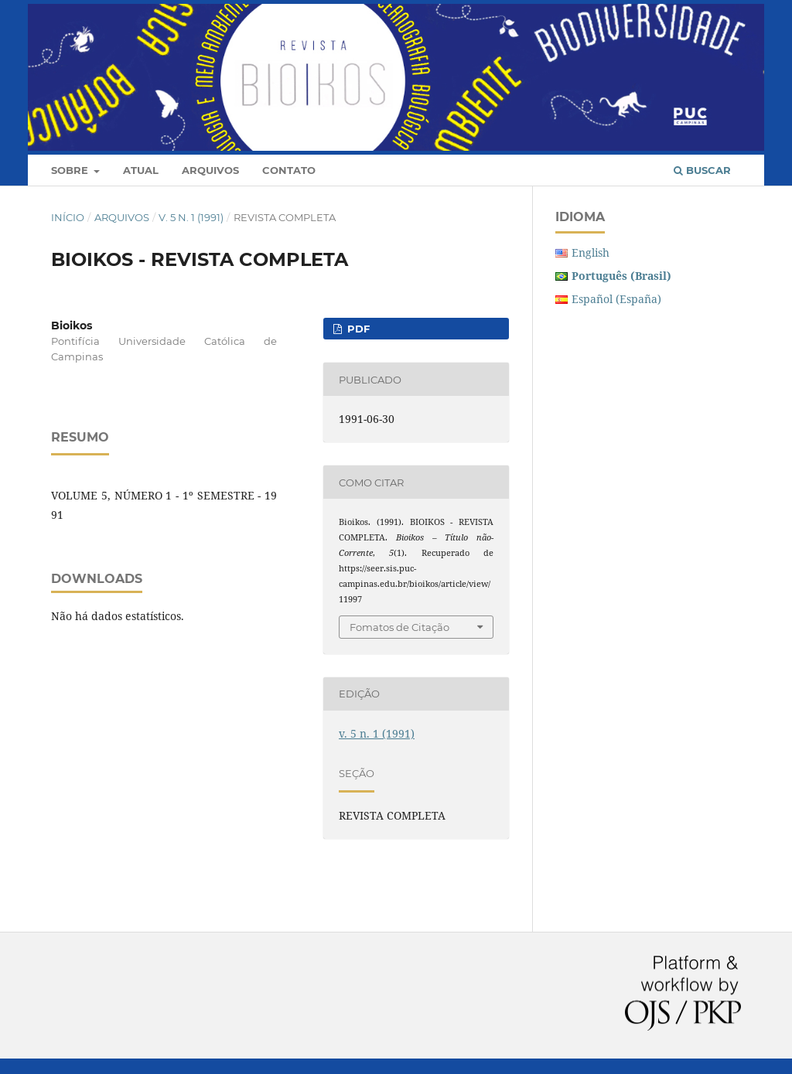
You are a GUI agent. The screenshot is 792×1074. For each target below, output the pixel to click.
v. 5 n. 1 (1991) (191, 217)
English (590, 252)
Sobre (71, 170)
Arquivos (210, 170)
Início (67, 217)
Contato (289, 170)
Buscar (702, 170)
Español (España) (616, 299)
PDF (357, 328)
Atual (141, 170)
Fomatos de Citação (399, 627)
